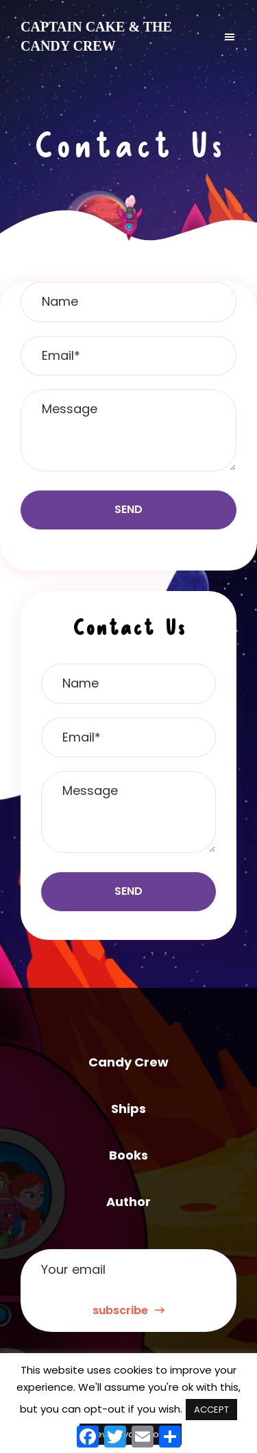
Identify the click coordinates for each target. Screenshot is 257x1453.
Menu (214, 36)
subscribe (128, 1310)
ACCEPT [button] (211, 1409)
